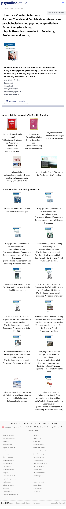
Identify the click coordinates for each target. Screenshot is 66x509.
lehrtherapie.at (38, 460)
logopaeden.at (7, 463)
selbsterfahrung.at (8, 485)
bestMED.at (6, 441)
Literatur (7, 15)
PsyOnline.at (7, 482)
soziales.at (6, 488)
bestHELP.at (37, 438)
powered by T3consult (58, 503)
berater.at (36, 435)
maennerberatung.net (40, 463)
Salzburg (50, 427)
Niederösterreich (31, 427)
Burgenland (15, 427)
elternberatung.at (38, 445)
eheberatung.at (7, 445)
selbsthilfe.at (37, 485)
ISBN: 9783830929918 (16, 9)
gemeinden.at (7, 454)
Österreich (6, 427)
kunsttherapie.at (38, 457)
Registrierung (28, 423)
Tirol (62, 427)
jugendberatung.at (39, 454)
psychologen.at (38, 476)
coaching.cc (37, 441)
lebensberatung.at (8, 460)
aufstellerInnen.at (8, 435)
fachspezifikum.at (38, 448)
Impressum (36, 503)
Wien (36, 430)
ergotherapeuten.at (9, 448)
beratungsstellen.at (9, 438)
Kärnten (22, 427)
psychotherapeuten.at (9, 479)
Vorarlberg (31, 430)
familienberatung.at (9, 451)
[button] (62, 3)
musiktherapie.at (38, 466)
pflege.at (5, 473)
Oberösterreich (41, 427)
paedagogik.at (37, 470)
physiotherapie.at (38, 473)
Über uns (46, 423)
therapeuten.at (7, 491)
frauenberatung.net (39, 451)
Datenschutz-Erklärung (23, 503)
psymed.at (36, 479)
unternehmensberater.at (10, 495)
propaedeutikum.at (9, 476)
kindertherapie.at (8, 457)
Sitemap (37, 423)
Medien (7, 9)
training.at (36, 491)
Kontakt (54, 423)
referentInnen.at (38, 482)
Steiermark (57, 427)
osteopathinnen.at (8, 470)
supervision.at (37, 488)
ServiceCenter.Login (15, 423)
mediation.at (7, 466)
